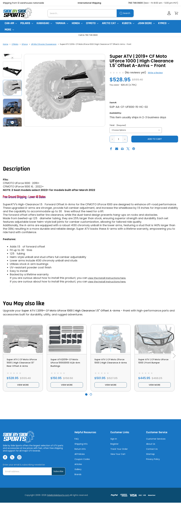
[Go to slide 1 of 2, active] (86, 397)
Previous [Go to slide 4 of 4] (12, 57)
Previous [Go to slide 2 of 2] (3, 357)
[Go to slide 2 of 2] (91, 397)
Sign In (113, 442)
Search (126, 13)
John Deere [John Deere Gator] (146, 23)
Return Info (80, 452)
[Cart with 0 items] (176, 13)
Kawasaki (44, 23)
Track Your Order (119, 452)
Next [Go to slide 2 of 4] (12, 122)
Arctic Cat (110, 23)
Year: (118, 125)
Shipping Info (81, 447)
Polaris (26, 23)
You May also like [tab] (23, 303)
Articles (78, 467)
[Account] (169, 13)
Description (16, 169)
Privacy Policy (153, 462)
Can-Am (11, 23)
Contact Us (152, 452)
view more (23, 387)
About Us (150, 447)
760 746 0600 (135, 2)
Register (114, 447)
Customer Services (155, 442)
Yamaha (61, 23)
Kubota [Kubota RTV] (128, 23)
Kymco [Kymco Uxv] (163, 23)
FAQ (77, 442)
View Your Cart (117, 457)
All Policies (80, 457)
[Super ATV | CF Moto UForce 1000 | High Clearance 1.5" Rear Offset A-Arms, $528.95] (23, 339)
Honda (77, 23)
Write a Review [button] (155, 73)
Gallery (78, 472)
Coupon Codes (82, 462)
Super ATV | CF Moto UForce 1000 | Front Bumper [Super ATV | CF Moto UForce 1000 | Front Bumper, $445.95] (151, 363)
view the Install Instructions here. (109, 278)
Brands (78, 477)
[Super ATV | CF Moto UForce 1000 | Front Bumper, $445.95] (154, 339)
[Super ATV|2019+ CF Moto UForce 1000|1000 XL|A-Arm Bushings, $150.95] (67, 339)
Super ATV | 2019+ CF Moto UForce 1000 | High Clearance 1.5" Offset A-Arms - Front (75, 310)
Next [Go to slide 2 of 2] (174, 357)
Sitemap (150, 457)
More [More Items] (9, 29)
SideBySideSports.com (58, 498)
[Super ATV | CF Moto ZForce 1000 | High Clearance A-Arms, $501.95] (110, 339)
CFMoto (92, 23)
